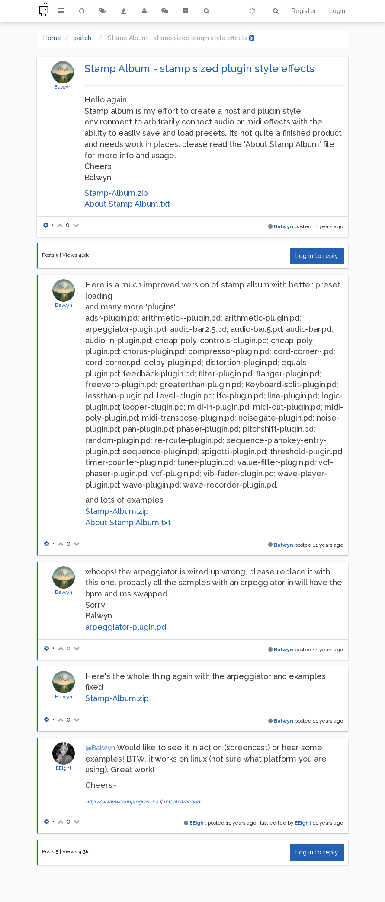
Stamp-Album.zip (116, 193)
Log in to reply (316, 255)
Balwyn (62, 87)
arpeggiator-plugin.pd (125, 626)
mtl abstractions (183, 802)
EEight (63, 768)
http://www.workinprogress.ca (122, 802)
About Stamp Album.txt (127, 203)
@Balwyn (100, 748)
